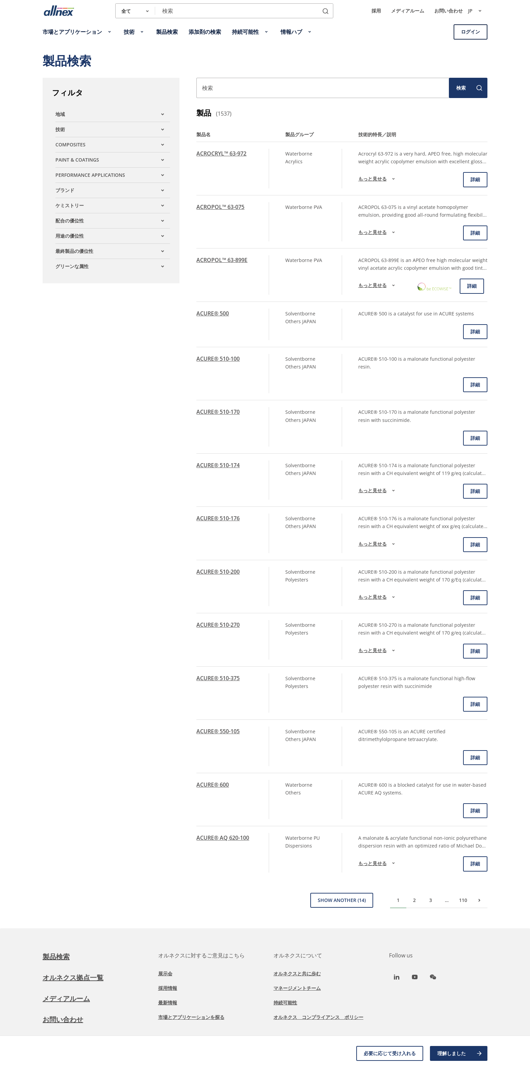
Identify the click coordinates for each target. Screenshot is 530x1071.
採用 (376, 10)
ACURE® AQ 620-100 (222, 837)
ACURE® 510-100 (218, 358)
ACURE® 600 (212, 784)
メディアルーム (407, 10)
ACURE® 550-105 (218, 731)
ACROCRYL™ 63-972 (221, 153)
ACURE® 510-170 (218, 411)
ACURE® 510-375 (218, 678)
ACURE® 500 (212, 313)
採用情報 (167, 988)
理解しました (460, 1053)
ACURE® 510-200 (218, 571)
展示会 (165, 973)
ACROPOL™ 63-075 (220, 207)
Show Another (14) (342, 900)
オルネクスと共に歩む (297, 973)
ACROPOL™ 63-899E (221, 260)
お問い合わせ (448, 10)
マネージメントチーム (297, 988)
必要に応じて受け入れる (390, 1053)
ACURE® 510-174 (218, 465)
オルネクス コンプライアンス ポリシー (318, 1017)
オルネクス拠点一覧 (73, 977)
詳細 (475, 179)
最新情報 (167, 1002)
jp (477, 10)
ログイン (470, 31)
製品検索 (56, 956)
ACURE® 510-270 (218, 624)
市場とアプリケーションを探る (191, 1017)
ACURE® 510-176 (218, 518)
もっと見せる (377, 178)
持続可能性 (285, 1002)
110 (463, 900)
